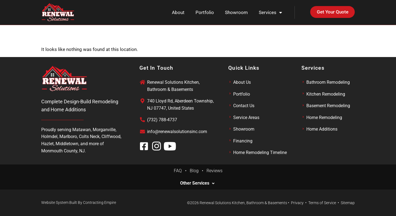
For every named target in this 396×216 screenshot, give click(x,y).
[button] (198, 183)
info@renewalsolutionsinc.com (177, 131)
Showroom (236, 12)
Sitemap (348, 203)
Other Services (194, 183)
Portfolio (205, 12)
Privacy (297, 203)
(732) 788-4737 (162, 119)
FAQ (179, 170)
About (178, 12)
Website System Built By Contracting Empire (78, 202)
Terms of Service (322, 203)
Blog (196, 170)
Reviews (214, 170)
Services (270, 12)
